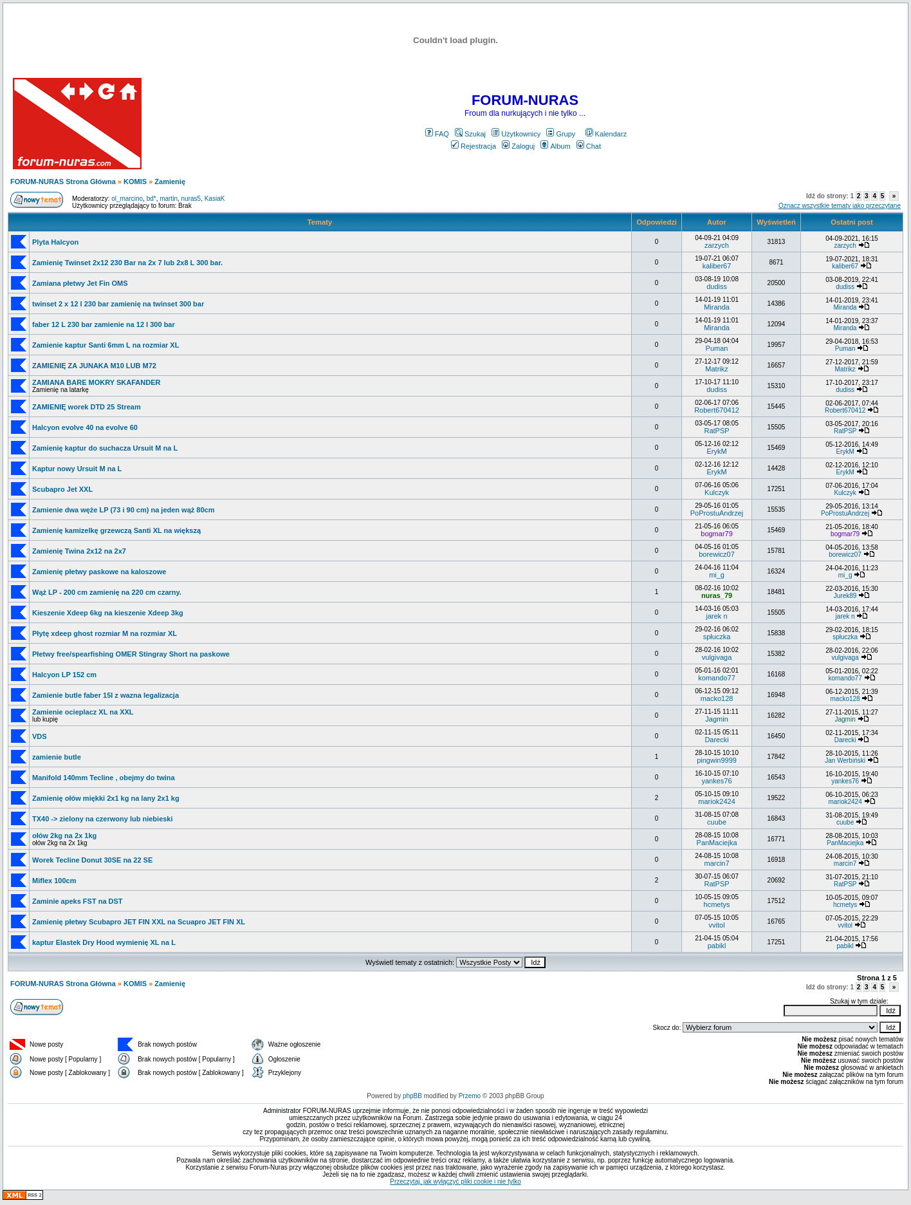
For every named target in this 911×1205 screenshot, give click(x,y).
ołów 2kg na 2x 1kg (64, 835)
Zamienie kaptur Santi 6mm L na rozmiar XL (105, 345)
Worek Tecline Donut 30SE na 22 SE (92, 860)
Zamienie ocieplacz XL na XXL (83, 712)
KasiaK (215, 198)
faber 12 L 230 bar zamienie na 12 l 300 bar (103, 324)
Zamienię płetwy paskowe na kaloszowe (99, 571)
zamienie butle (56, 757)
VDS (39, 736)
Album (555, 146)
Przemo (470, 1095)
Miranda (717, 307)
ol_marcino (127, 198)
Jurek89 (845, 595)
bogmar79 (717, 533)
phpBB (412, 1095)
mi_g (716, 575)
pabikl (717, 945)
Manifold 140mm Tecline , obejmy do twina (103, 777)
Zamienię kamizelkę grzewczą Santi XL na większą (116, 530)
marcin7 (716, 863)
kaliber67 (717, 266)
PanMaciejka (717, 842)
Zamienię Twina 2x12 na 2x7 (79, 551)
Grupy (560, 134)
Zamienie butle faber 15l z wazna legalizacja (105, 695)
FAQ (437, 134)
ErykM (716, 451)
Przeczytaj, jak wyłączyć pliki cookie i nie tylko (455, 1181)
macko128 (717, 698)
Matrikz (716, 369)
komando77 (716, 678)
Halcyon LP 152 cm (64, 674)
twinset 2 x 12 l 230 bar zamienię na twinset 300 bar (118, 304)
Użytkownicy (516, 134)
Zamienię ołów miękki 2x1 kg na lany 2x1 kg (105, 798)
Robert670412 (716, 410)
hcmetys (717, 904)
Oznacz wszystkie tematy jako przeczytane (839, 205)
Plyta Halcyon (55, 242)
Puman (717, 348)
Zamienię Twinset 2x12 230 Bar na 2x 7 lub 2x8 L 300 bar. (127, 262)
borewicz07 (717, 554)
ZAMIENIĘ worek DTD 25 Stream (86, 407)
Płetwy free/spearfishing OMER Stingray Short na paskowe (131, 654)
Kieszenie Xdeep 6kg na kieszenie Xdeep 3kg (107, 613)
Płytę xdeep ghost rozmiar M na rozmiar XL (104, 633)
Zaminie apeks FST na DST (77, 901)
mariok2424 (716, 801)
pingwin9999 (717, 760)
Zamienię (169, 181)
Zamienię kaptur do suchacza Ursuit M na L (105, 448)
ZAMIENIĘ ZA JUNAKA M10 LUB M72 (94, 365)
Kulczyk (716, 492)
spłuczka (717, 636)
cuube (716, 822)
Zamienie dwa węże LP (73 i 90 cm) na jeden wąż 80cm (123, 510)
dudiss (716, 286)
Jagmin (716, 719)
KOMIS (135, 181)
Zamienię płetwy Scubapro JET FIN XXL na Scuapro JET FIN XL (138, 922)
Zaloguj (518, 146)
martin (169, 198)
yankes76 (717, 781)
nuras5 (191, 198)
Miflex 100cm (54, 880)
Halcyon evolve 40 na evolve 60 (85, 427)
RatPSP (716, 430)
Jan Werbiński (845, 760)
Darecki (716, 739)
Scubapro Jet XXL (62, 489)
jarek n (717, 616)
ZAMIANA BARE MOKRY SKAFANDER (96, 382)
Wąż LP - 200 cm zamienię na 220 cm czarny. (106, 592)
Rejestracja (473, 146)
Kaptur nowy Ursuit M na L (77, 468)
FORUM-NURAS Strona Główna (63, 181)
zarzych (716, 245)
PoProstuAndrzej (717, 513)
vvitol (717, 925)
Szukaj (470, 134)
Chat (588, 146)
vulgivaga (717, 657)
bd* (151, 198)
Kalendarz (606, 134)
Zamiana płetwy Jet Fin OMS (80, 283)
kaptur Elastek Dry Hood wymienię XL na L (104, 942)
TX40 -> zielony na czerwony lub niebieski (102, 819)
